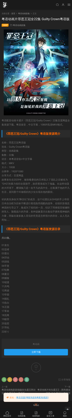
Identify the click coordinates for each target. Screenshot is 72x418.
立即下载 (36, 352)
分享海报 (64, 379)
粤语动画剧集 (19, 25)
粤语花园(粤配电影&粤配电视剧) (32, 397)
